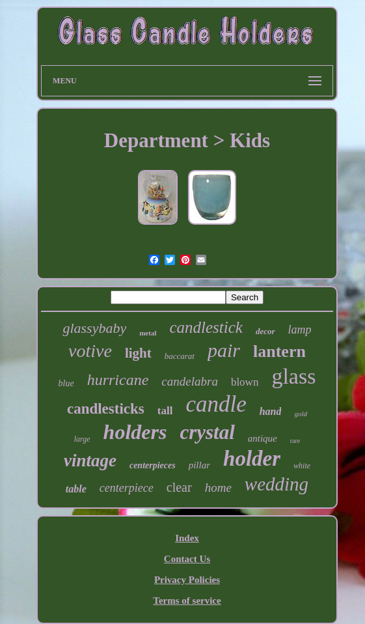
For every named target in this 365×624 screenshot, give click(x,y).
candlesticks (105, 409)
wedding (276, 484)
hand (271, 411)
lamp (300, 329)
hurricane (118, 379)
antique (262, 438)
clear (179, 487)
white (301, 465)
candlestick (205, 327)
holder (251, 458)
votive (90, 351)
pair (224, 350)
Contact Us (187, 559)
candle (215, 404)
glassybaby (94, 328)
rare (295, 440)
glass (293, 376)
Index (187, 538)
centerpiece (127, 487)
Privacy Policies (187, 579)
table (76, 488)
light (138, 353)
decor (265, 331)
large (82, 439)
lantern (279, 351)
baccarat (180, 356)
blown (245, 382)
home (218, 487)
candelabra (189, 381)
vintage (90, 460)
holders (135, 432)
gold (300, 414)
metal (147, 333)
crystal (207, 432)
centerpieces (152, 465)
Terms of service (187, 600)
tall (165, 410)
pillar (199, 465)
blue (66, 383)
